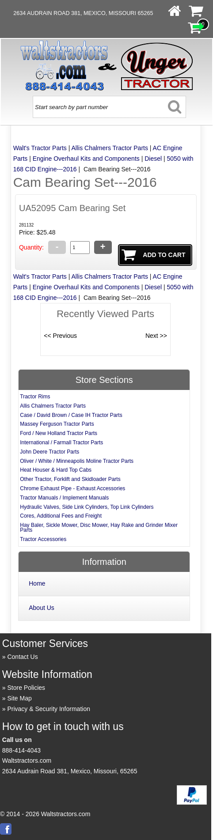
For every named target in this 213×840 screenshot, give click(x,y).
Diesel (153, 158)
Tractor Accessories (43, 539)
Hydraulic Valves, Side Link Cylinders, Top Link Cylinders (86, 507)
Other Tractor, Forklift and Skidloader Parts (70, 479)
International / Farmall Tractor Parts (61, 442)
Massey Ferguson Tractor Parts (57, 424)
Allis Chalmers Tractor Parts (109, 147)
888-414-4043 (21, 750)
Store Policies (26, 687)
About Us (41, 607)
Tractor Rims (35, 397)
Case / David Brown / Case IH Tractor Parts (71, 415)
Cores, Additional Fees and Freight (61, 516)
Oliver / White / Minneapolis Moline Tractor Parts (76, 461)
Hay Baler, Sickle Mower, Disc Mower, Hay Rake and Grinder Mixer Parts (99, 527)
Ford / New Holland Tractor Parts (58, 433)
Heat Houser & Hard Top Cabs (55, 470)
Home (37, 583)
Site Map (19, 698)
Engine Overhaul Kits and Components (86, 158)
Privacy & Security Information (48, 708)
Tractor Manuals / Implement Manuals (64, 498)
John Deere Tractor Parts (49, 452)
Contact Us (22, 656)
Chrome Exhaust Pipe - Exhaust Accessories (72, 488)
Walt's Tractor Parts (40, 147)
